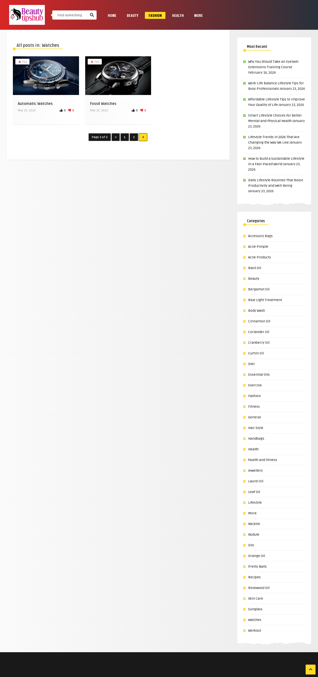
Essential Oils (259, 374)
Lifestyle (255, 502)
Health (178, 15)
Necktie (254, 524)
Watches (254, 620)
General (254, 417)
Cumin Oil (256, 353)
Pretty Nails (257, 566)
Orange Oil (256, 556)
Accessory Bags (260, 236)
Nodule (253, 534)
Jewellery (255, 470)
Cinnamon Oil (259, 321)
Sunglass (255, 609)
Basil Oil (254, 268)
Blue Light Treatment (265, 300)
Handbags (256, 438)
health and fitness (262, 460)
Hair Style (255, 428)
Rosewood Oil (258, 588)
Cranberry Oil (258, 342)
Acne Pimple (258, 247)
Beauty (132, 15)
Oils (251, 545)
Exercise (255, 385)
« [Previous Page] (115, 137)
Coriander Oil (258, 332)
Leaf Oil (254, 492)
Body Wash (256, 310)
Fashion (155, 15)
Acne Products (259, 257)
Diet (251, 364)
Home (112, 15)
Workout (254, 630)
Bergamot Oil (258, 289)
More (198, 15)
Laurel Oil (255, 481)
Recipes (254, 577)
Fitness (254, 406)
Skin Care (255, 598)
